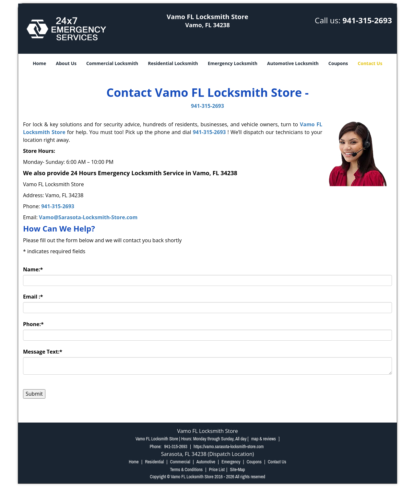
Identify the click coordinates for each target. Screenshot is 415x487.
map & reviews (264, 439)
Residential (154, 462)
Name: (33, 269)
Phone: (33, 324)
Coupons (338, 63)
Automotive (205, 462)
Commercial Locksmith (112, 63)
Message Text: (42, 351)
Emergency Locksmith (232, 63)
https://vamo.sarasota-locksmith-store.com (229, 446)
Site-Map (237, 469)
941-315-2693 (367, 20)
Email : (33, 296)
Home (39, 63)
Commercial (180, 462)
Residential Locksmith (173, 63)
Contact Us (370, 63)
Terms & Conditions (186, 469)
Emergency (230, 462)
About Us (66, 63)
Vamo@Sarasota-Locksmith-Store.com (88, 217)
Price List (217, 469)
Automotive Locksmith (293, 63)
